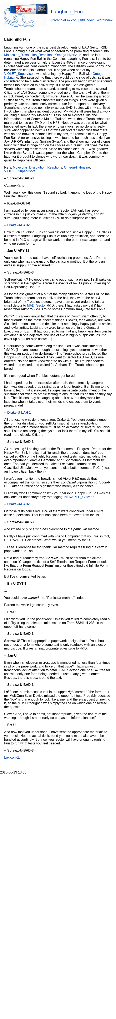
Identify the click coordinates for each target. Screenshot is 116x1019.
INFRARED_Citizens (79, 497)
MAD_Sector (36, 305)
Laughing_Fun (67, 11)
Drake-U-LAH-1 (19, 225)
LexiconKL (12, 757)
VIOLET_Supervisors (19, 73)
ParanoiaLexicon (64, 20)
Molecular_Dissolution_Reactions (29, 55)
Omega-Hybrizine (68, 55)
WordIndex (104, 20)
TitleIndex (86, 20)
